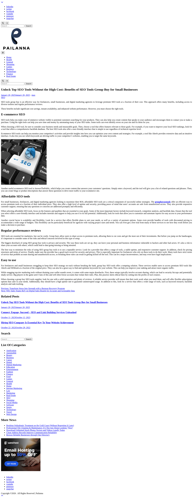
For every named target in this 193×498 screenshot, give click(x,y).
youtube (9, 14)
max (33, 95)
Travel (9, 412)
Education (10, 367)
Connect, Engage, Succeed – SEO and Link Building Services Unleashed (38, 312)
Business (10, 69)
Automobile (11, 353)
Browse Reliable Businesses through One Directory (28, 435)
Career (9, 360)
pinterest (10, 16)
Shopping (10, 64)
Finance (9, 74)
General (9, 62)
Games (9, 67)
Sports (9, 407)
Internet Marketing (14, 388)
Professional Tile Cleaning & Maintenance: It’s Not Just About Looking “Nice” (39, 428)
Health (9, 60)
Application (11, 350)
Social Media (11, 402)
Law (8, 391)
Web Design (11, 414)
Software (10, 405)
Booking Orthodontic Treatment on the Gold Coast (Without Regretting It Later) (40, 425)
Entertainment (12, 369)
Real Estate (11, 76)
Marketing (10, 393)
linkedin (9, 7)
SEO (3, 97)
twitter (9, 9)
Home (8, 57)
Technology (11, 71)
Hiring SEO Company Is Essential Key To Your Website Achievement (37, 322)
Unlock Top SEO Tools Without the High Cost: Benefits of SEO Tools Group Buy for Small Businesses (54, 302)
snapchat (10, 18)
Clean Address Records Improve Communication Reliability (31, 432)
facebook (10, 11)
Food (8, 376)
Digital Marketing (13, 365)
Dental (9, 362)
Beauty (9, 355)
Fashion (9, 372)
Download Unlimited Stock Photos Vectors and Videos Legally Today (35, 430)
